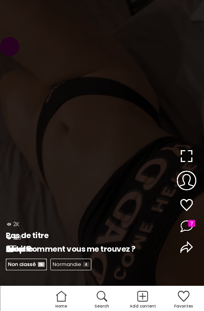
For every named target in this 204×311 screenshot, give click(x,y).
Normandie (71, 264)
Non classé (26, 264)
